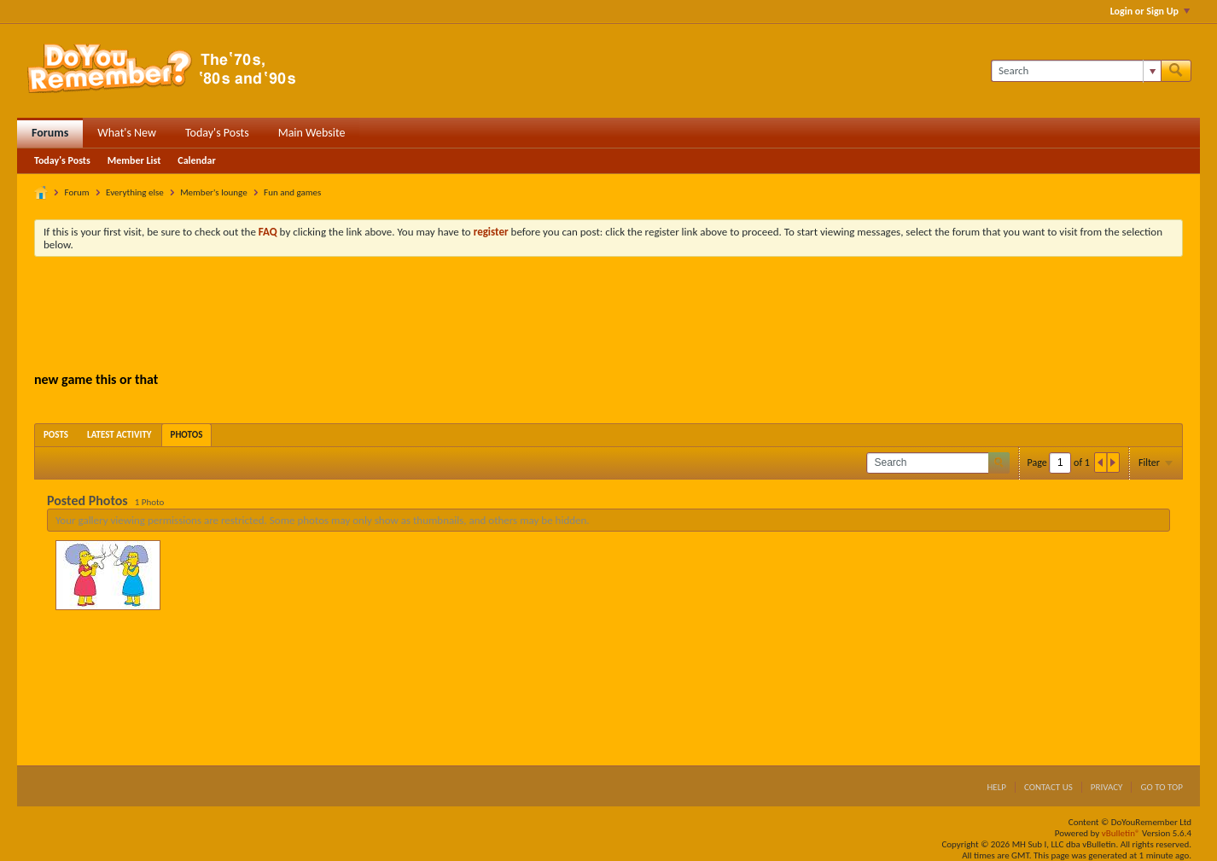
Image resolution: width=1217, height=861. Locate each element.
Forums (50, 132)
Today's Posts (217, 132)
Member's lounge (213, 192)
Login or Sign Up (1150, 11)
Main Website (312, 132)
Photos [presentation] (187, 434)
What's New (126, 132)
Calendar (196, 160)
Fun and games (292, 192)
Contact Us (1048, 787)
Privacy (1107, 787)
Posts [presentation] (56, 434)
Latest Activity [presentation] (119, 434)
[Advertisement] (608, 316)
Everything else (135, 192)
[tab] (56, 434)
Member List (134, 160)
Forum (77, 192)
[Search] (1076, 71)
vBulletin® (1121, 833)
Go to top (1161, 787)
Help (996, 787)
